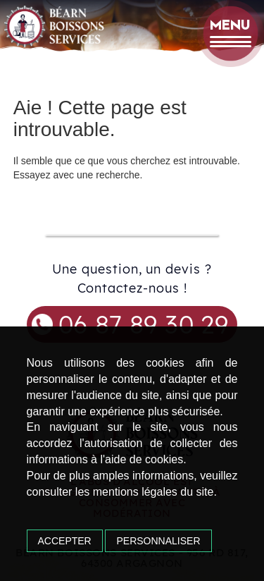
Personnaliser (158, 540)
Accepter (65, 540)
